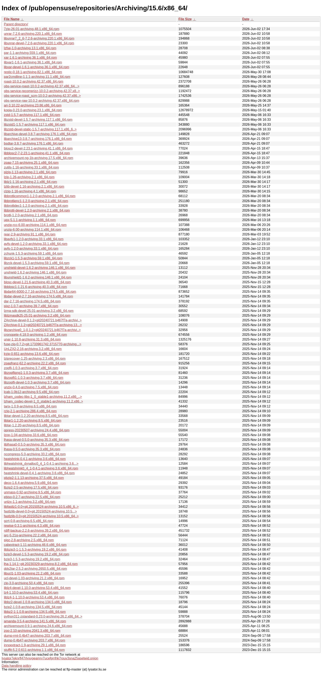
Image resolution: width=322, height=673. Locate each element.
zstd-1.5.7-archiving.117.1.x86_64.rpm (32, 115)
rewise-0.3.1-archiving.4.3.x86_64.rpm (32, 525)
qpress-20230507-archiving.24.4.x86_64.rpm (36, 430)
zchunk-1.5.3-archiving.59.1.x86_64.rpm (33, 253)
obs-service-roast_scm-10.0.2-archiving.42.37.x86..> (42, 95)
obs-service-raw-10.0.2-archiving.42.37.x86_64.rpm (41, 100)
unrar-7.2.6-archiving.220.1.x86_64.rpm (33, 33)
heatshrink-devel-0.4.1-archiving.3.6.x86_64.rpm (39, 473)
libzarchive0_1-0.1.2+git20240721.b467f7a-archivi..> (42, 330)
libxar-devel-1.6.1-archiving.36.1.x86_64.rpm (36, 67)
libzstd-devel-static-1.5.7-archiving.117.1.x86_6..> (40, 129)
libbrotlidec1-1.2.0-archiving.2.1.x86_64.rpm (36, 205)
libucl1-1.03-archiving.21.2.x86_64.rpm (32, 573)
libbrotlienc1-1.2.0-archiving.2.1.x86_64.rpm (36, 201)
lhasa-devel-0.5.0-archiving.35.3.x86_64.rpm (36, 439)
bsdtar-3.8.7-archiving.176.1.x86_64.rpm (33, 143)
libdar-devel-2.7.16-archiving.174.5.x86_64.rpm (38, 296)
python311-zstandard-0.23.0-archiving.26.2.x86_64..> (43, 616)
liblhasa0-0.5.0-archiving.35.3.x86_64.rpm (34, 444)
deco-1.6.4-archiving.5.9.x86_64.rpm (31, 483)
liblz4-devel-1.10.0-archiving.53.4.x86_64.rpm (37, 588)
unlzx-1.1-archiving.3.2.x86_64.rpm (29, 501)
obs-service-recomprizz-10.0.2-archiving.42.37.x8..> (42, 91)
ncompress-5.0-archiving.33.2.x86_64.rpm (35, 454)
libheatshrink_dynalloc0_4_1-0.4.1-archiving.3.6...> (41, 463)
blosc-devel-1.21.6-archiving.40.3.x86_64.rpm (37, 282)
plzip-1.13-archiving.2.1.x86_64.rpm (30, 172)
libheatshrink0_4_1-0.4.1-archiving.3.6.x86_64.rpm (41, 468)
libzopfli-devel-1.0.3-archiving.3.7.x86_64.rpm (37, 382)
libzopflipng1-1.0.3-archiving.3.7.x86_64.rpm (36, 373)
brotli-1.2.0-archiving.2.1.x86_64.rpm (31, 215)
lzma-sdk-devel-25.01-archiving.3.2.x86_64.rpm (39, 311)
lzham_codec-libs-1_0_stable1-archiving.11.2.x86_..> (43, 396)
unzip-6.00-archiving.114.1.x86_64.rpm (32, 229)
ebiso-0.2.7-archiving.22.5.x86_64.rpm (32, 497)
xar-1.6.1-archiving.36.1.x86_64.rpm (30, 57)
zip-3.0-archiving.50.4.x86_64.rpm (29, 583)
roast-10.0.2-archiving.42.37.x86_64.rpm (33, 81)
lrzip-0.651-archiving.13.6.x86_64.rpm (31, 354)
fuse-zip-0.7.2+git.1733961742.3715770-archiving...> (42, 344)
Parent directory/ (16, 24)
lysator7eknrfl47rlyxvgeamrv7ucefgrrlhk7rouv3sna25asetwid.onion (50, 658)
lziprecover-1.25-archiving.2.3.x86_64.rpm (35, 358)
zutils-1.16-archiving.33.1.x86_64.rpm (31, 167)
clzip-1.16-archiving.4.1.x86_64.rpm (30, 191)
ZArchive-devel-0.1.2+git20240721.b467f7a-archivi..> (43, 320)
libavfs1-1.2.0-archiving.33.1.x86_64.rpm (33, 239)
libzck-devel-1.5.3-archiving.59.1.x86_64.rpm (36, 263)
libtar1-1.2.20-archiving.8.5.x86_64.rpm (32, 420)
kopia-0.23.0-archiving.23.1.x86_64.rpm (33, 110)
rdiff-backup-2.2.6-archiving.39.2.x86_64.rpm (36, 530)
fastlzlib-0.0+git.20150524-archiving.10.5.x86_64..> (41, 516)
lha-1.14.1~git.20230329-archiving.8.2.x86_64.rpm (41, 564)
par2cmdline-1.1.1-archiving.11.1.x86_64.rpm (37, 76)
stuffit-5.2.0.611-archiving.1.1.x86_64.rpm (34, 650)
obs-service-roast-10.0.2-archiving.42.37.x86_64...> (41, 86)
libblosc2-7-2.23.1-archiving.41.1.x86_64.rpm (37, 153)
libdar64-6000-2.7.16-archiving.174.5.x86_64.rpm (40, 291)
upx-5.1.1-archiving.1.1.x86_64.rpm (30, 220)
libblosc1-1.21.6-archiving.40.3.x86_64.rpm (35, 287)
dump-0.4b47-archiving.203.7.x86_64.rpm (34, 640)
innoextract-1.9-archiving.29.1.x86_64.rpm (35, 645)
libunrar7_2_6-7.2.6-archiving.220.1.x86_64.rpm (39, 38)
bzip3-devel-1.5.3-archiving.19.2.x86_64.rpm (36, 554)
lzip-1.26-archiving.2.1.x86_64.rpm (29, 177)
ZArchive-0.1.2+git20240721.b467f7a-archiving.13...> (43, 325)
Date (245, 19)
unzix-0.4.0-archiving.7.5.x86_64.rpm (31, 387)
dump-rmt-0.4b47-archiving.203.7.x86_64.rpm (37, 635)
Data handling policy (16, 665)
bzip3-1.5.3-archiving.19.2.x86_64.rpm (32, 559)
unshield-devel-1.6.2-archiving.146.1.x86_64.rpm (39, 267)
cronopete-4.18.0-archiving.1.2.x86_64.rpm (35, 334)
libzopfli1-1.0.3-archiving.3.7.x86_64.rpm (33, 377)
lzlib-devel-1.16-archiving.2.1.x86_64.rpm (34, 186)
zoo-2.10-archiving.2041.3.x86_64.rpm (32, 630)
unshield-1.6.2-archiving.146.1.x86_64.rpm (35, 272)
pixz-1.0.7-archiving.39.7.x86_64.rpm (31, 306)
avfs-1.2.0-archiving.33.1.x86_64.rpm (31, 248)
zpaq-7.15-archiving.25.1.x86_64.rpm (31, 162)
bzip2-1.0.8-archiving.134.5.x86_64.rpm (33, 607)
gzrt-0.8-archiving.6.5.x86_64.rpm (28, 521)
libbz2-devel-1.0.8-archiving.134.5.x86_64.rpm (38, 602)
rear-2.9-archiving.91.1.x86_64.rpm (29, 234)
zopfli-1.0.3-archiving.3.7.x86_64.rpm (31, 368)
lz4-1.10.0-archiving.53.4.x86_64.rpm (31, 592)
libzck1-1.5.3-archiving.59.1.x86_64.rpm (33, 258)
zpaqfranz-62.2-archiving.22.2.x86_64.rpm (35, 363)
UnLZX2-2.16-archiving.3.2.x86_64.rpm (33, 349)
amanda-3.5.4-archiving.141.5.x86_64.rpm (35, 621)
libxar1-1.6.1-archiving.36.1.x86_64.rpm (33, 62)
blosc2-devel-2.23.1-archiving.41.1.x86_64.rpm (38, 148)
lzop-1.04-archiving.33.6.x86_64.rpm (30, 435)
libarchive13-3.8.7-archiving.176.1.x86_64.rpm (38, 138)
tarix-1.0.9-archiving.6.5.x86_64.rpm (30, 406)
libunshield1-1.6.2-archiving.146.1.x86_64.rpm (37, 277)
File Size (185, 19)
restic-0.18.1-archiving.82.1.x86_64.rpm (33, 72)
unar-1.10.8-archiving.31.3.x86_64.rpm (32, 339)
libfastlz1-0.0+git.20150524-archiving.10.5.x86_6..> (41, 506)
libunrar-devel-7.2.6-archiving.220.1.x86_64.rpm (39, 43)
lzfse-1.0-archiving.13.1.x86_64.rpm (30, 48)
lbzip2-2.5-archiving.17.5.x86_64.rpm (31, 487)
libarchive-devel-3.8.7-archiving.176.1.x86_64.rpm (40, 134)
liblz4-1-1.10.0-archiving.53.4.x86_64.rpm (34, 597)
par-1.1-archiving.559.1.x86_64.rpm (30, 53)
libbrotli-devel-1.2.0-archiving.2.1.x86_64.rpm (37, 210)
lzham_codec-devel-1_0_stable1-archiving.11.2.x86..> (43, 401)
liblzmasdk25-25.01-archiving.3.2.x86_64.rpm (37, 315)
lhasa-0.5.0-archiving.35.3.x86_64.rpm (32, 449)
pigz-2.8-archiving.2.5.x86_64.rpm (29, 540)
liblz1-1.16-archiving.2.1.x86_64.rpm (30, 182)
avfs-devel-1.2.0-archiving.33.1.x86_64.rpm (35, 244)
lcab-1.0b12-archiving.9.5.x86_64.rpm (31, 392)
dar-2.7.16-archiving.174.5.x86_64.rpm (32, 301)
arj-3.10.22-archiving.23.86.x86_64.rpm (32, 105)
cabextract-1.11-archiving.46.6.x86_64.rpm (35, 545)
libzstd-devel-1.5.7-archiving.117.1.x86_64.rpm (38, 119)
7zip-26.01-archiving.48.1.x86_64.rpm (31, 29)
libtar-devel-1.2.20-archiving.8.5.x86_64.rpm (36, 416)
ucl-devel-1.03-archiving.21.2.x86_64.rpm (34, 578)
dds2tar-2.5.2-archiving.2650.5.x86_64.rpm (35, 568)
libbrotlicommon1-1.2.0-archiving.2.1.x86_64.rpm (39, 196)
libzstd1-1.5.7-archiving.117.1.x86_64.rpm (34, 124)
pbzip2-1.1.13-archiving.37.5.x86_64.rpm (34, 478)
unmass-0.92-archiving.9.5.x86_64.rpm (32, 492)
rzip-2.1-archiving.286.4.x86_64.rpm (30, 411)
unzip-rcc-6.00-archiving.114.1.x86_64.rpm (35, 225)
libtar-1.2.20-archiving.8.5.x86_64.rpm (31, 425)
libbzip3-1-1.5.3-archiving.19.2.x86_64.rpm (35, 549)
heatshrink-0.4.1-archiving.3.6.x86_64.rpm (35, 459)
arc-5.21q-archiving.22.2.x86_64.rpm (31, 535)
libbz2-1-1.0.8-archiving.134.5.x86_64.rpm (35, 611)
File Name (12, 19)
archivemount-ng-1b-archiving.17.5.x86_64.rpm (38, 158)
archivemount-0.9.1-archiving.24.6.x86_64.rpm (38, 626)
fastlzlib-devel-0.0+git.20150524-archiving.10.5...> (40, 511)
